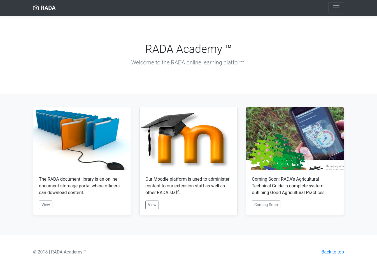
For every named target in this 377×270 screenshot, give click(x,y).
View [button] (45, 204)
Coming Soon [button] (266, 204)
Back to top (333, 252)
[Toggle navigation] (336, 7)
